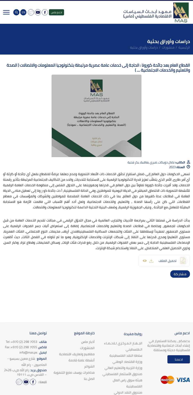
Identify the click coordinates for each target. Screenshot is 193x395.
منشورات (168, 47)
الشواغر (89, 366)
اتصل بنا (89, 379)
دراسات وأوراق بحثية (144, 47)
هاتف (26, 342)
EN (23, 12)
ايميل (33, 352)
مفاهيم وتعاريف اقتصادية (77, 354)
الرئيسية (184, 47)
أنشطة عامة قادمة (82, 360)
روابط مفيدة (133, 334)
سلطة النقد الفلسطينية (125, 355)
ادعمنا (179, 359)
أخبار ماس (88, 342)
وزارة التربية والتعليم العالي (123, 368)
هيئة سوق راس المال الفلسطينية (127, 383)
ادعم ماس (56, 12)
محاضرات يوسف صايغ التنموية (74, 372)
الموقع (27, 361)
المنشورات (87, 348)
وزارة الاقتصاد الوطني (127, 361)
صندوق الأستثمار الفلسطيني (122, 374)
